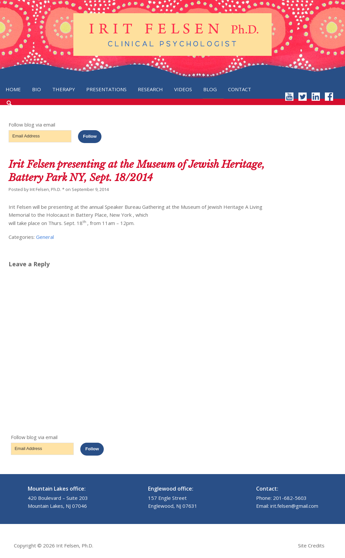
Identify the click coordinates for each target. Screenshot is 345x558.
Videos (183, 89)
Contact (239, 89)
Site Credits (311, 545)
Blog (210, 89)
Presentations (106, 89)
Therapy (63, 89)
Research (150, 89)
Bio (36, 89)
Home (13, 89)
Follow (89, 136)
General (45, 237)
